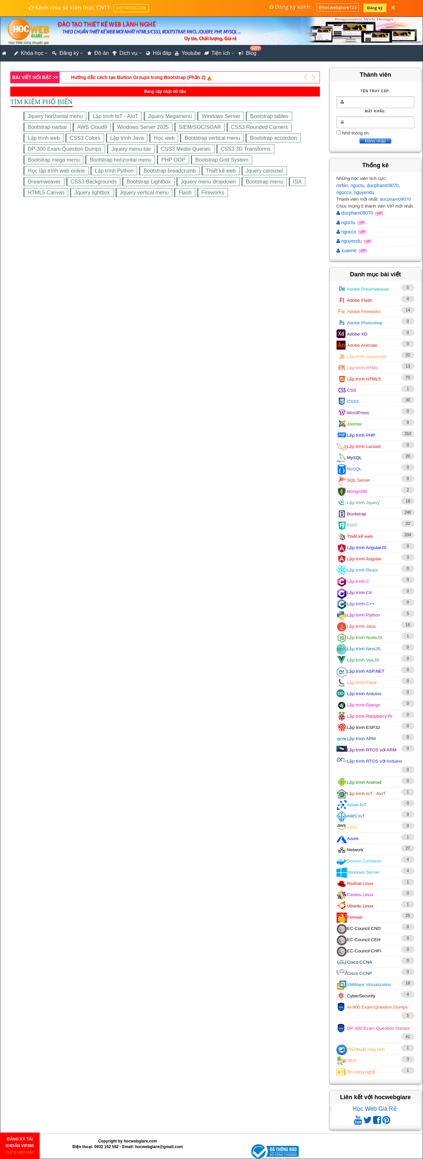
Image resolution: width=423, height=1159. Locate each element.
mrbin (342, 185)
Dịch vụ (124, 53)
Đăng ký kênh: (290, 7)
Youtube (188, 53)
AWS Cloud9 (92, 127)
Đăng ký (375, 7)
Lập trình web (44, 138)
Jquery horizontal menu (55, 116)
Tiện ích (217, 53)
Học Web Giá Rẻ (375, 1108)
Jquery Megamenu (170, 116)
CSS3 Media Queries (186, 149)
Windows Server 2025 (143, 127)
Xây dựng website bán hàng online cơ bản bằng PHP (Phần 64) (140, 77)
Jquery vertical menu (144, 192)
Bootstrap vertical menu (212, 138)
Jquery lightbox (92, 192)
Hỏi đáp (158, 53)
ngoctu (357, 185)
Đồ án (98, 53)
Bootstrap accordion (273, 138)
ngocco (343, 192)
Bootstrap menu (264, 181)
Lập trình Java (127, 138)
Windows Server (221, 116)
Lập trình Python (114, 171)
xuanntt (347, 250)
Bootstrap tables (269, 116)
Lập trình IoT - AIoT (115, 116)
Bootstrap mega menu (54, 160)
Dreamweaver (44, 181)
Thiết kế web (221, 171)
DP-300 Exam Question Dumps (64, 149)
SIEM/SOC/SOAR (200, 127)
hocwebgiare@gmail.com (159, 1146)
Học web (164, 138)
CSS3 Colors (85, 138)
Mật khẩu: (375, 111)
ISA (297, 181)
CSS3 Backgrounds (94, 181)
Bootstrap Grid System (222, 160)
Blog (248, 51)
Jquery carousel (264, 171)
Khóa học (29, 53)
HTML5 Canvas (46, 192)
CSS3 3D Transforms (246, 149)
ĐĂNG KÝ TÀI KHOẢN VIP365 (20, 1146)
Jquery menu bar (131, 149)
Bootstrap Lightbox (149, 181)
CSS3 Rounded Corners (259, 127)
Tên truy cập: (375, 91)
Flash (184, 192)
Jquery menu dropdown (208, 181)
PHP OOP (173, 160)
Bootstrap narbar (47, 127)
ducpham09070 (383, 185)
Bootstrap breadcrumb (169, 171)
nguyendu (364, 192)
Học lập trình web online (56, 171)
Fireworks (213, 192)
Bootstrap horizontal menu (120, 160)
